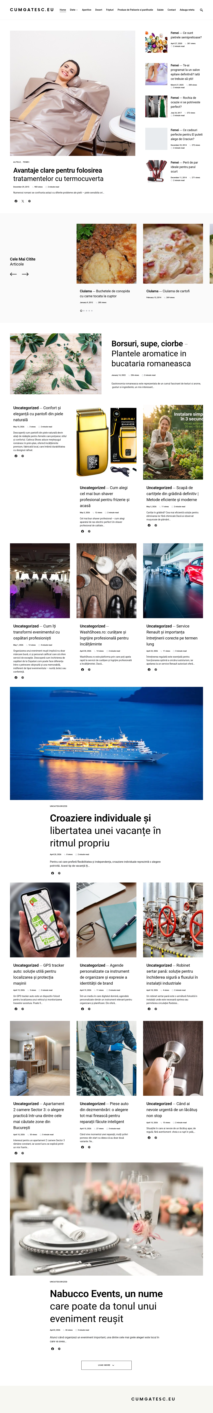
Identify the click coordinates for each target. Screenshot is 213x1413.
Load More (104, 1365)
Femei (26, 162)
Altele (17, 162)
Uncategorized (58, 806)
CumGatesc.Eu (32, 9)
